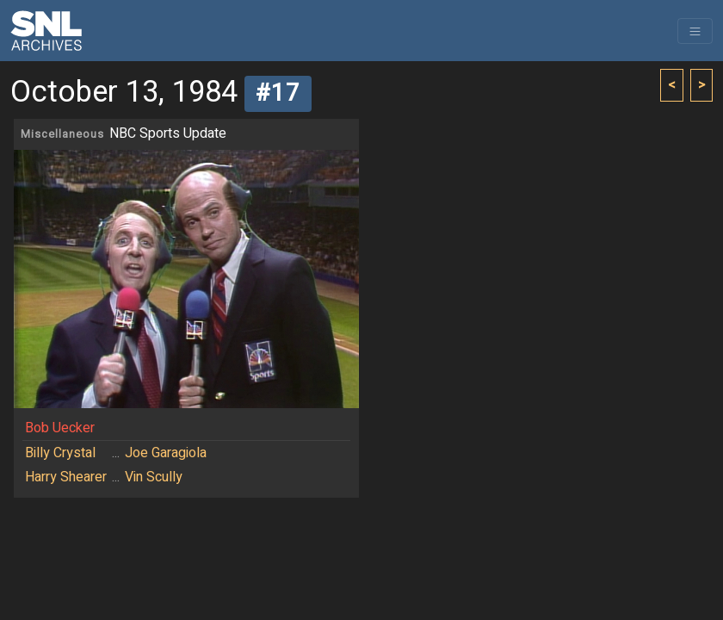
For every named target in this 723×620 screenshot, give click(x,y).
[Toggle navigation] (695, 31)
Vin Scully (153, 477)
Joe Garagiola (166, 453)
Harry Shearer (66, 477)
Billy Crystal (60, 453)
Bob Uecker (60, 428)
